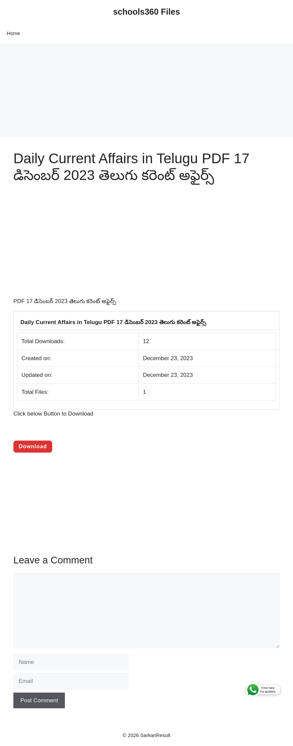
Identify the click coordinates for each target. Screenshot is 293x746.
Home (13, 33)
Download (33, 446)
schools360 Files (146, 11)
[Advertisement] (146, 90)
